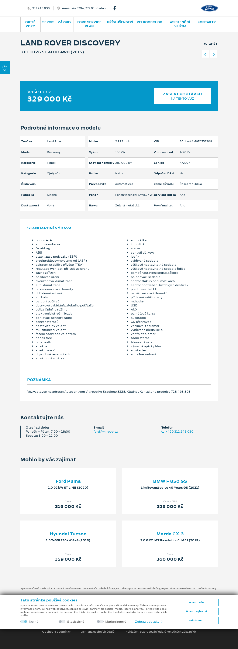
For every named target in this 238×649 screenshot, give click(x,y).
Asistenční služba (180, 24)
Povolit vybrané (196, 611)
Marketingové (116, 622)
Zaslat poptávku (182, 96)
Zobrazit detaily (149, 621)
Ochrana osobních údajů (97, 632)
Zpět (211, 44)
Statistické (75, 622)
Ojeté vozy (30, 24)
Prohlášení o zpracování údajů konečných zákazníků (160, 632)
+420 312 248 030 (177, 432)
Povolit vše (196, 602)
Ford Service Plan (89, 24)
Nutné (33, 622)
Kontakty (207, 22)
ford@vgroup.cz (105, 431)
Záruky (65, 22)
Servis (48, 22)
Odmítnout (196, 620)
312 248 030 (41, 8)
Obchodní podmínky (56, 632)
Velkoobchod (149, 22)
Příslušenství (120, 22)
